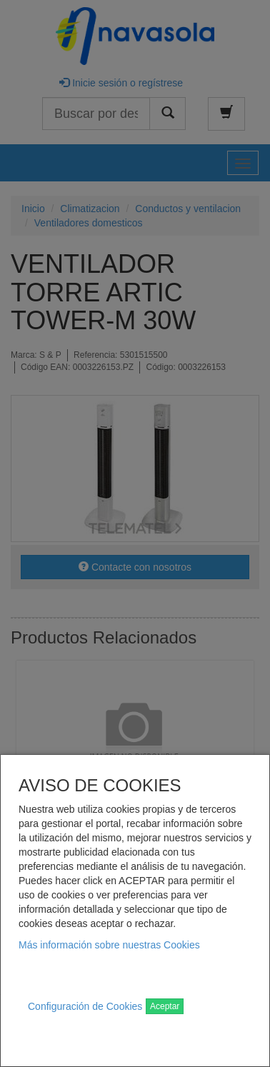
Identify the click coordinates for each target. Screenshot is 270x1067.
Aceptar (164, 1006)
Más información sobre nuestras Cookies (109, 945)
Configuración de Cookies (85, 1006)
